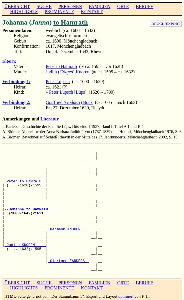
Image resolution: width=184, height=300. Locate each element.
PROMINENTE (59, 11)
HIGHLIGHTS (24, 11)
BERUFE (144, 6)
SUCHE (44, 6)
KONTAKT (92, 11)
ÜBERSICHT (17, 6)
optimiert (125, 295)
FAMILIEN (99, 6)
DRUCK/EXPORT (165, 23)
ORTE (123, 6)
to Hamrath (70, 22)
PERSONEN (70, 6)
